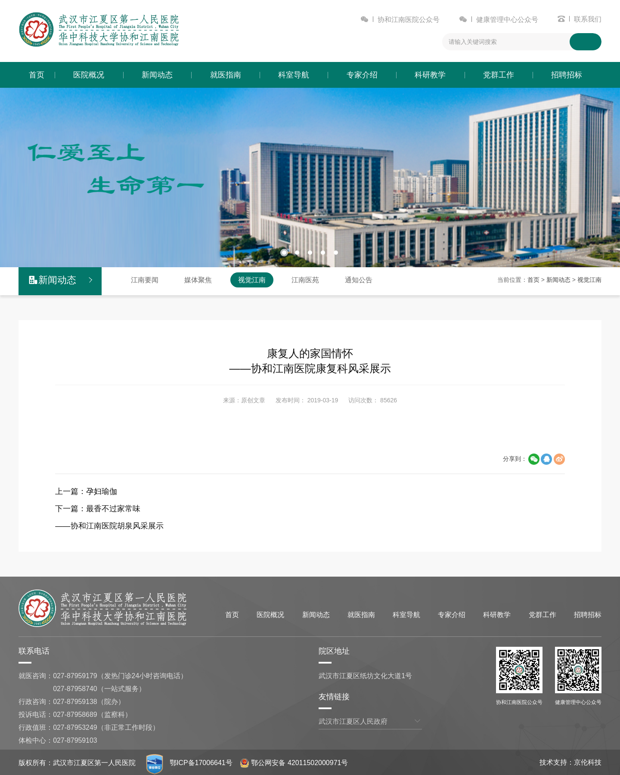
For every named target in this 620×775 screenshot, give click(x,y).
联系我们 (587, 19)
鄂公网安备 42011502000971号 (295, 762)
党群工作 (498, 75)
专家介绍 (362, 75)
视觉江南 (252, 279)
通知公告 (358, 279)
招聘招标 (566, 75)
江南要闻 (144, 279)
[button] (284, 252)
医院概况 (88, 75)
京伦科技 (587, 761)
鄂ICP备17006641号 (201, 762)
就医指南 (225, 75)
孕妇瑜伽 (101, 490)
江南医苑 (305, 279)
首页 (36, 75)
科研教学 (430, 75)
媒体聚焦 (198, 279)
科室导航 (293, 75)
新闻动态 (157, 75)
